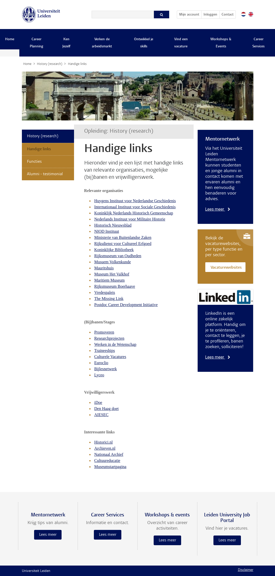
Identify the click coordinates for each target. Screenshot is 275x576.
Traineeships (104, 350)
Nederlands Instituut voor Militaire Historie (129, 219)
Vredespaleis (104, 292)
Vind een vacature (181, 43)
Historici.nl (103, 442)
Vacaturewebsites (226, 268)
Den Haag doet (106, 408)
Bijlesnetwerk (105, 369)
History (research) (42, 136)
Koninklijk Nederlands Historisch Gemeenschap (133, 213)
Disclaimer (245, 570)
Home (9, 39)
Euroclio (101, 363)
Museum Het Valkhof (111, 274)
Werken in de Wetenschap (115, 344)
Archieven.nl (104, 448)
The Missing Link (109, 298)
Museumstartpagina (110, 466)
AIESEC (101, 415)
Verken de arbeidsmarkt (102, 43)
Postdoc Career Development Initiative (126, 305)
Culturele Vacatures (110, 356)
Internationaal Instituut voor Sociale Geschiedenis (135, 207)
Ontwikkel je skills (143, 43)
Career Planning (36, 43)
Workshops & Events (220, 43)
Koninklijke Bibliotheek (114, 250)
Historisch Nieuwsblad (113, 225)
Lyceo (99, 375)
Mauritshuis (104, 268)
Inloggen (210, 15)
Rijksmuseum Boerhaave (114, 286)
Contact (228, 15)
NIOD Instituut (106, 231)
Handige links (39, 149)
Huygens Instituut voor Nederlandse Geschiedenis (135, 201)
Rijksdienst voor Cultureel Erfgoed (122, 243)
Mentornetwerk (222, 139)
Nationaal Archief (108, 454)
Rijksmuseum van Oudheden (117, 256)
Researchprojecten (109, 338)
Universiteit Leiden (36, 571)
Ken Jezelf (66, 43)
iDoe (98, 402)
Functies (34, 162)
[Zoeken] (123, 14)
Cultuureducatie (107, 460)
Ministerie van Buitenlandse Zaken (122, 237)
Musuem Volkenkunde (112, 262)
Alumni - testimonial (45, 174)
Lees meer (217, 209)
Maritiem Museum (109, 280)
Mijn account (190, 14)
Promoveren (104, 332)
